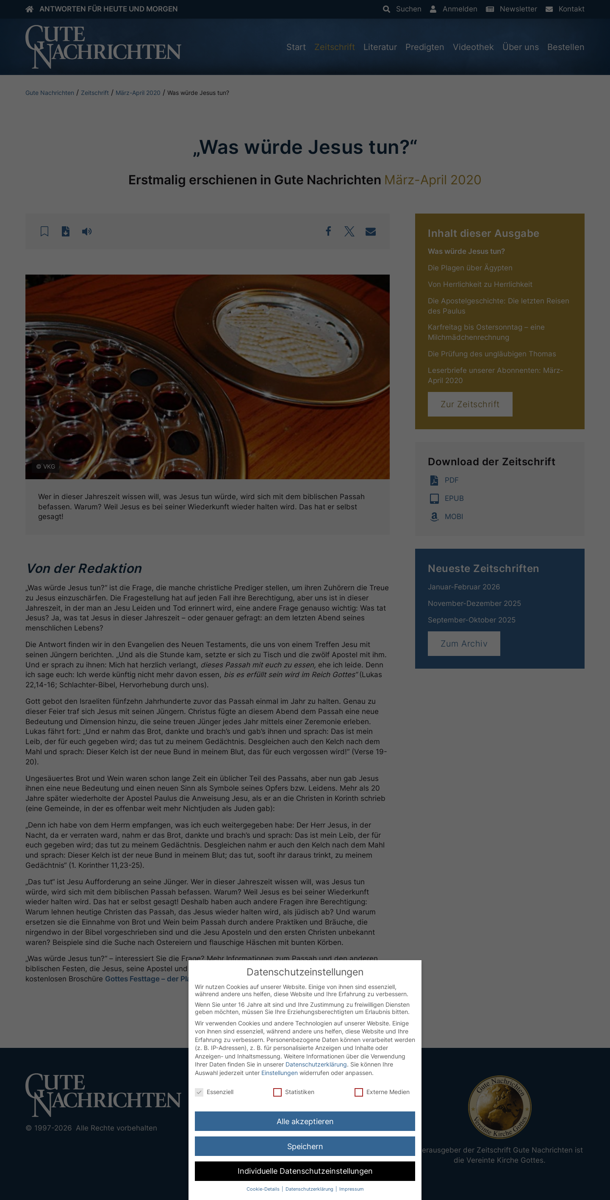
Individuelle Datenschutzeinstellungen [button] (305, 1171)
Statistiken (293, 1091)
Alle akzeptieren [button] (305, 1121)
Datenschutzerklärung (316, 1064)
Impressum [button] (351, 1189)
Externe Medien (382, 1091)
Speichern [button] (305, 1146)
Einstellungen (279, 1072)
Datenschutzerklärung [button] (310, 1189)
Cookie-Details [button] (264, 1189)
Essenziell (214, 1091)
